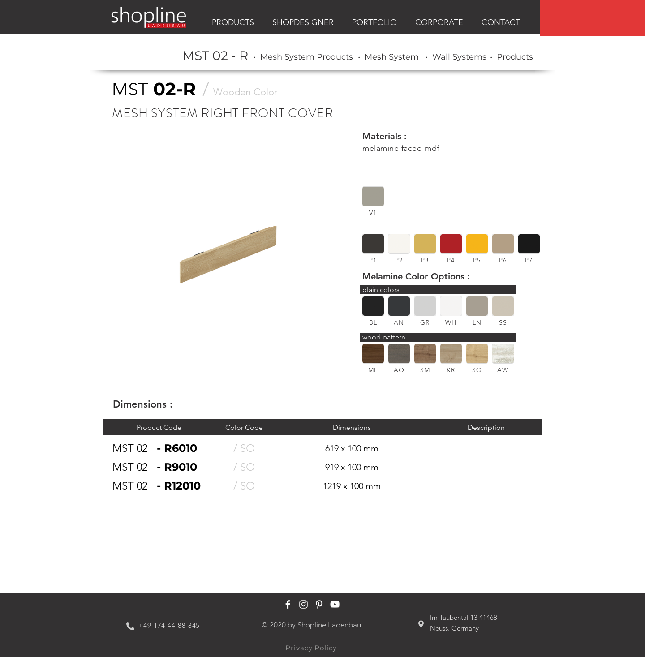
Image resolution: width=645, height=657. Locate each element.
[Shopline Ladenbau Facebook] (287, 604)
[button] (373, 196)
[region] (592, 18)
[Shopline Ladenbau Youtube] (334, 604)
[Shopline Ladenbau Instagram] (303, 604)
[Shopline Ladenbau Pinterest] (319, 604)
